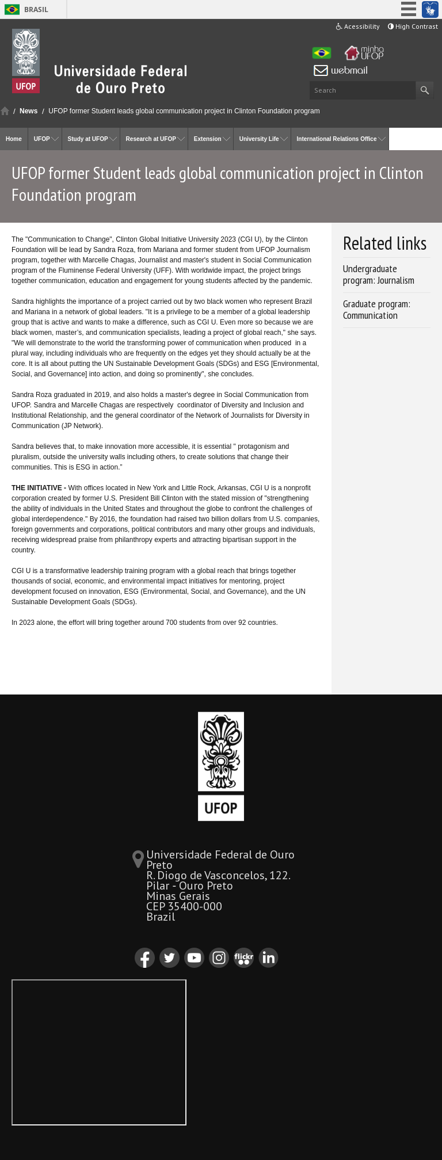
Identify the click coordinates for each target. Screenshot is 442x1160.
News (28, 111)
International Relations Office (337, 139)
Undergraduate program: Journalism (378, 274)
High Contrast (413, 26)
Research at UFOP (151, 139)
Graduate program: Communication (376, 309)
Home (5, 111)
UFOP (42, 139)
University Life (259, 139)
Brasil (36, 9)
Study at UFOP (88, 139)
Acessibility (358, 26)
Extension (208, 139)
